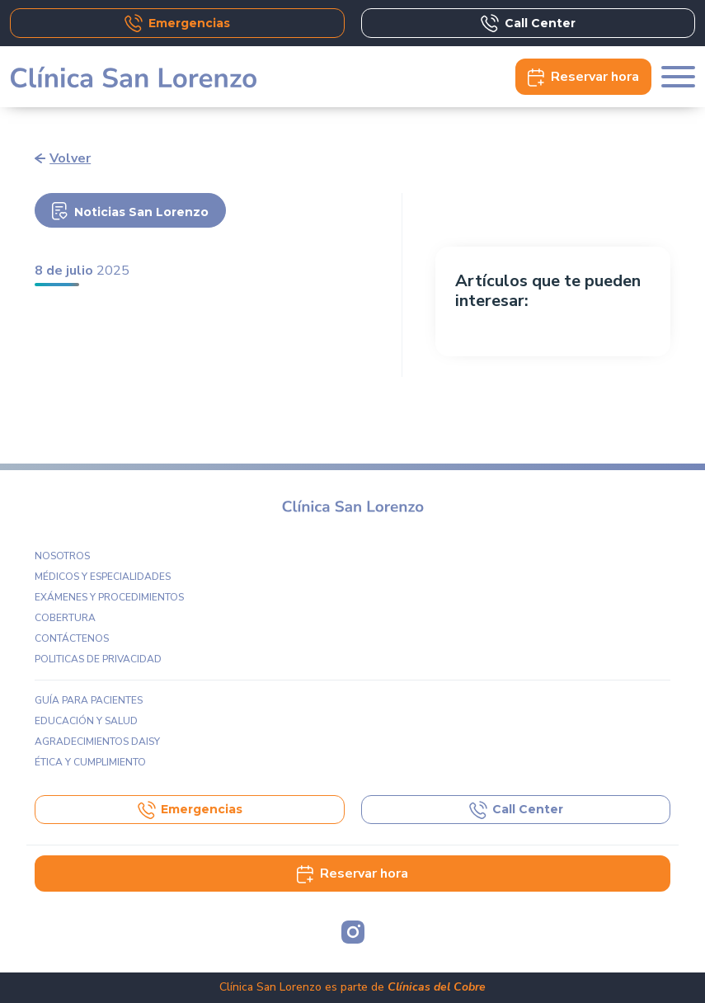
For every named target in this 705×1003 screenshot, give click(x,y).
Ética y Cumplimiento (90, 762)
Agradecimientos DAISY (97, 741)
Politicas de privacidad (98, 659)
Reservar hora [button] (352, 873)
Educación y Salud (86, 721)
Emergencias (177, 23)
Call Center (528, 23)
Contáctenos (72, 638)
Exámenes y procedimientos (109, 597)
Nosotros (62, 556)
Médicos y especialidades (103, 576)
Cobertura (65, 617)
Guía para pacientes (89, 700)
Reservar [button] (583, 77)
